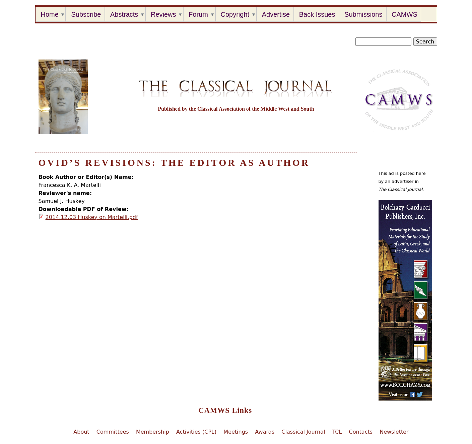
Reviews (163, 14)
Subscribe (86, 14)
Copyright (235, 14)
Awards (264, 432)
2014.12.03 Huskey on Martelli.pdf (92, 217)
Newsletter (394, 432)
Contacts (361, 432)
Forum (198, 14)
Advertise (276, 14)
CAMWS (404, 14)
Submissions (363, 14)
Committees (112, 432)
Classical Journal (303, 432)
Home (50, 14)
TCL (337, 432)
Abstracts (124, 14)
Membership (152, 432)
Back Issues (317, 14)
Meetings (235, 432)
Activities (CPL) (196, 432)
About (81, 432)
